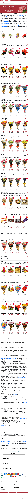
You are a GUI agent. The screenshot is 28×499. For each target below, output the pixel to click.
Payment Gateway (3, 471)
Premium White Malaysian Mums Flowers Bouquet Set (4, 150)
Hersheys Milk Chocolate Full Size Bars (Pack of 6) (18, 226)
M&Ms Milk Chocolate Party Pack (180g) (11, 226)
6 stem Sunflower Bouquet (24, 76)
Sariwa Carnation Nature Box (4, 58)
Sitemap (1, 484)
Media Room (2, 483)
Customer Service (16, 487)
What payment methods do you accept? (7, 460)
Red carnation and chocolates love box (18, 313)
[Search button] (26, 3)
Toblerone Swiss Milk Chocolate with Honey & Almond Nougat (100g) (4, 226)
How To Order (15, 481)
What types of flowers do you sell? (7, 463)
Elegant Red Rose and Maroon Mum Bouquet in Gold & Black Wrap (17, 131)
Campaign (15, 485)
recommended (2, 0)
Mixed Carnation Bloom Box (17, 58)
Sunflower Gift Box (17, 76)
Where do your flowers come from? (7, 468)
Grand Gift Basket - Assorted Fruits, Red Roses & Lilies (24, 276)
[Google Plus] (15, 476)
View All (27, 44)
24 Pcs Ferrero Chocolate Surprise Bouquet (11, 207)
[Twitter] (11, 476)
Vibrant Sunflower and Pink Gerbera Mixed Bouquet (18, 295)
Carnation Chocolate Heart (24, 58)
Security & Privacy (16, 483)
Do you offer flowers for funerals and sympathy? (8, 466)
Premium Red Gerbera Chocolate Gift (25, 295)
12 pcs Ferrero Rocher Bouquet (4, 207)
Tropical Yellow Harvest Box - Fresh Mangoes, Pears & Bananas (18, 276)
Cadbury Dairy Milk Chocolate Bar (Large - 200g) (25, 226)
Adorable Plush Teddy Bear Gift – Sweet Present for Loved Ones (11, 332)
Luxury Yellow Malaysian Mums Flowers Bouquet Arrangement (24, 150)
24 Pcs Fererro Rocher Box (24, 207)
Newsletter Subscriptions (3, 485)
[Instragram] (12, 476)
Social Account (11, 475)
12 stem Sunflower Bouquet (3, 295)
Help (26, 0)
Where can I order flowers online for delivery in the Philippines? (10, 453)
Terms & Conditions (16, 484)
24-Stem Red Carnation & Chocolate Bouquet (11, 252)
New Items (10, 0)
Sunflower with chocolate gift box (4, 76)
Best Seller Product (6, 0)
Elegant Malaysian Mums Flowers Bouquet (18, 150)
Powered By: (20, 475)
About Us (1, 481)
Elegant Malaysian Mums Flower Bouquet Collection (11, 150)
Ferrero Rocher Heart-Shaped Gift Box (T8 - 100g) (18, 207)
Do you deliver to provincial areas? (7, 461)
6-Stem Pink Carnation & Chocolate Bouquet (18, 252)
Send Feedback (2, 488)
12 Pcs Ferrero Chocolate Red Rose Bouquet (24, 252)
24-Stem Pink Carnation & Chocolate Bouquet (17, 332)
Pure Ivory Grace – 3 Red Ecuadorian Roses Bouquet (17, 188)
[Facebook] (10, 476)
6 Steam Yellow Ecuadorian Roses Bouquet (4, 188)
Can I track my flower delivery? (6, 458)
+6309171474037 (3, 489)
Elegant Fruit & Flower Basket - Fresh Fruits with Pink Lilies (11, 313)
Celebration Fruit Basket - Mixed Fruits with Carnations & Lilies (4, 276)
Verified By (2, 475)
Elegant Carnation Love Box (10, 58)
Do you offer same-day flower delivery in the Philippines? (9, 455)
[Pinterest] (13, 476)
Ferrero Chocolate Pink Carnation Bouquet (4, 252)
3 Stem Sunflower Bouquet (10, 76)
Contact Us (2, 487)
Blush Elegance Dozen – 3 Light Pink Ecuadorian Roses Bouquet (11, 188)
